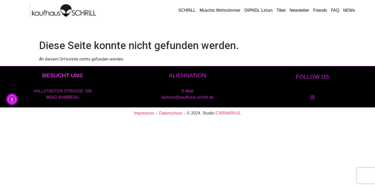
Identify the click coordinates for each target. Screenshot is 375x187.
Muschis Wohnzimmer (219, 10)
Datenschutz (170, 113)
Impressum (144, 113)
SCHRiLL (187, 10)
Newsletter (299, 10)
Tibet (281, 10)
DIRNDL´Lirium (258, 10)
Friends (320, 10)
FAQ (335, 10)
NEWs (349, 10)
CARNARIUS (228, 113)
